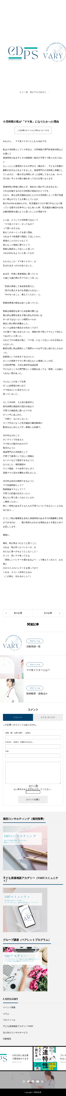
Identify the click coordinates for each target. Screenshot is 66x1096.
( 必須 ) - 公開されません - (19, 742)
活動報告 (7, 1039)
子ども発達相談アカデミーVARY (18, 1026)
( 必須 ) (18, 733)
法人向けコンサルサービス (15, 1032)
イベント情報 (9, 1007)
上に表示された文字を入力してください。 (33, 789)
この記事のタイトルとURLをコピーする (33, 130)
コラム (6, 1014)
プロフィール (34, 641)
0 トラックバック (48, 717)
